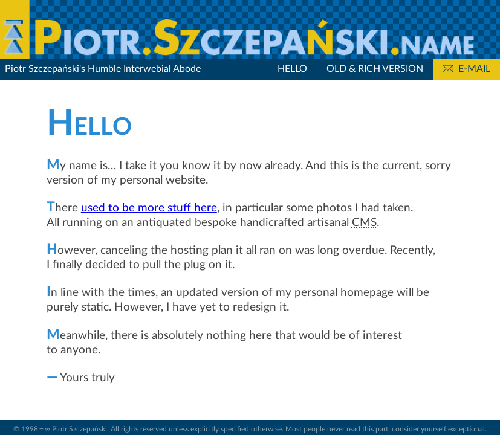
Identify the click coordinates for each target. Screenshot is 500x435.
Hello (292, 69)
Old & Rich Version (374, 69)
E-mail (466, 68)
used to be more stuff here (149, 208)
